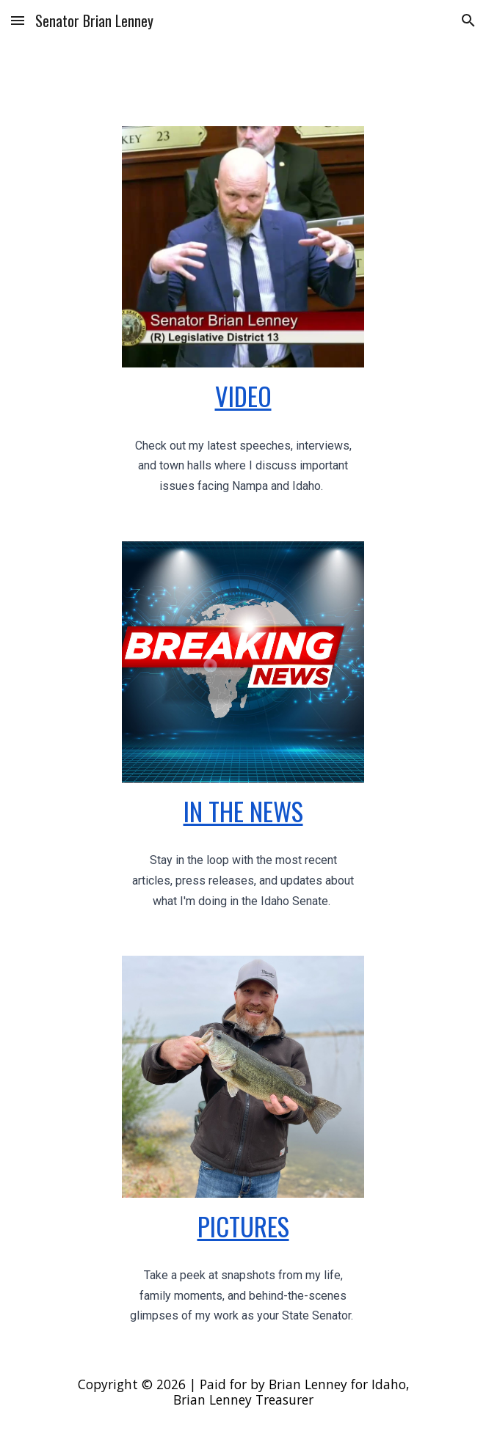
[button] (17, 20)
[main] (242, 395)
